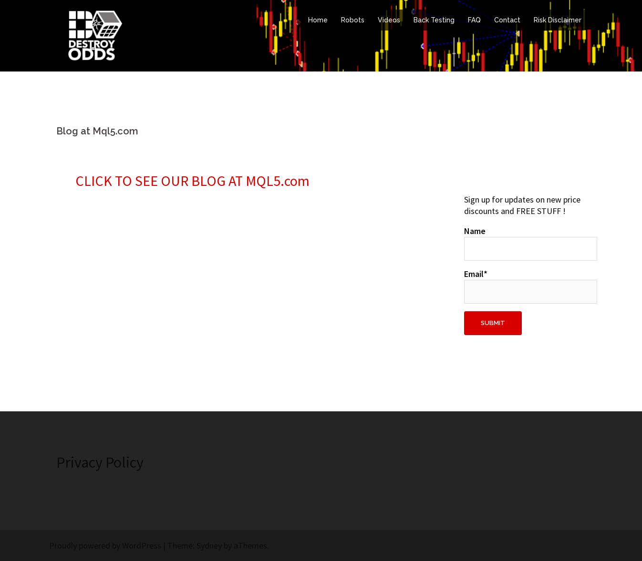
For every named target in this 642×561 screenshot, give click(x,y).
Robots (352, 20)
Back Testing (434, 20)
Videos (389, 20)
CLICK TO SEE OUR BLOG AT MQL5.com (192, 181)
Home (318, 20)
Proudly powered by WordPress (105, 545)
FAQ (474, 20)
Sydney (209, 545)
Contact (507, 20)
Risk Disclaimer (557, 20)
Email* (525, 286)
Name (525, 243)
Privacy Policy (100, 462)
